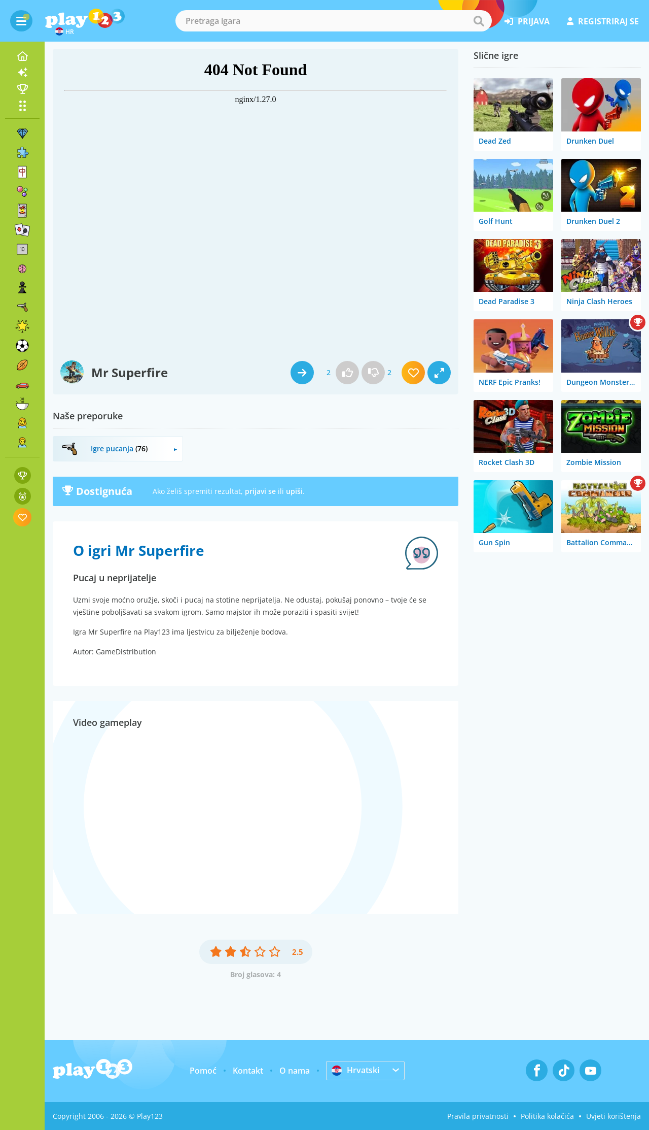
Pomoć (203, 1070)
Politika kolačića (547, 1116)
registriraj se (603, 21)
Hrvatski (355, 1070)
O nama (294, 1070)
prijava (527, 21)
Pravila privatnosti (478, 1116)
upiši (294, 491)
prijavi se (260, 491)
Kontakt (248, 1070)
